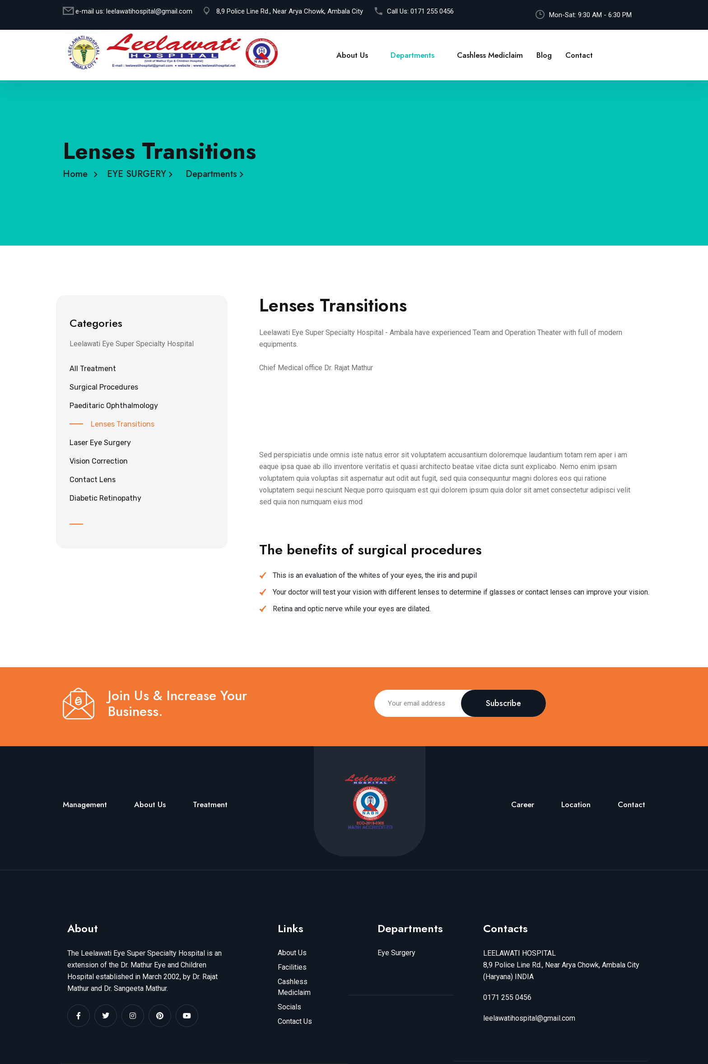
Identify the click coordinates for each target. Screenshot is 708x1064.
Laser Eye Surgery (100, 442)
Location (576, 804)
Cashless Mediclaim (490, 55)
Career (522, 804)
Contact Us (295, 1021)
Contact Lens (93, 479)
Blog (544, 55)
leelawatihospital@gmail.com (149, 11)
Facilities (292, 967)
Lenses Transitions (122, 424)
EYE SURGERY (139, 174)
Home (78, 174)
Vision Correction (99, 461)
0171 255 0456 (432, 11)
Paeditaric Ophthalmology (114, 405)
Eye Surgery (396, 952)
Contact (579, 55)
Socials (289, 1007)
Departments (412, 55)
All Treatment (93, 368)
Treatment (210, 804)
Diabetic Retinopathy (105, 498)
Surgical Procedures (104, 387)
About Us (352, 55)
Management (85, 804)
